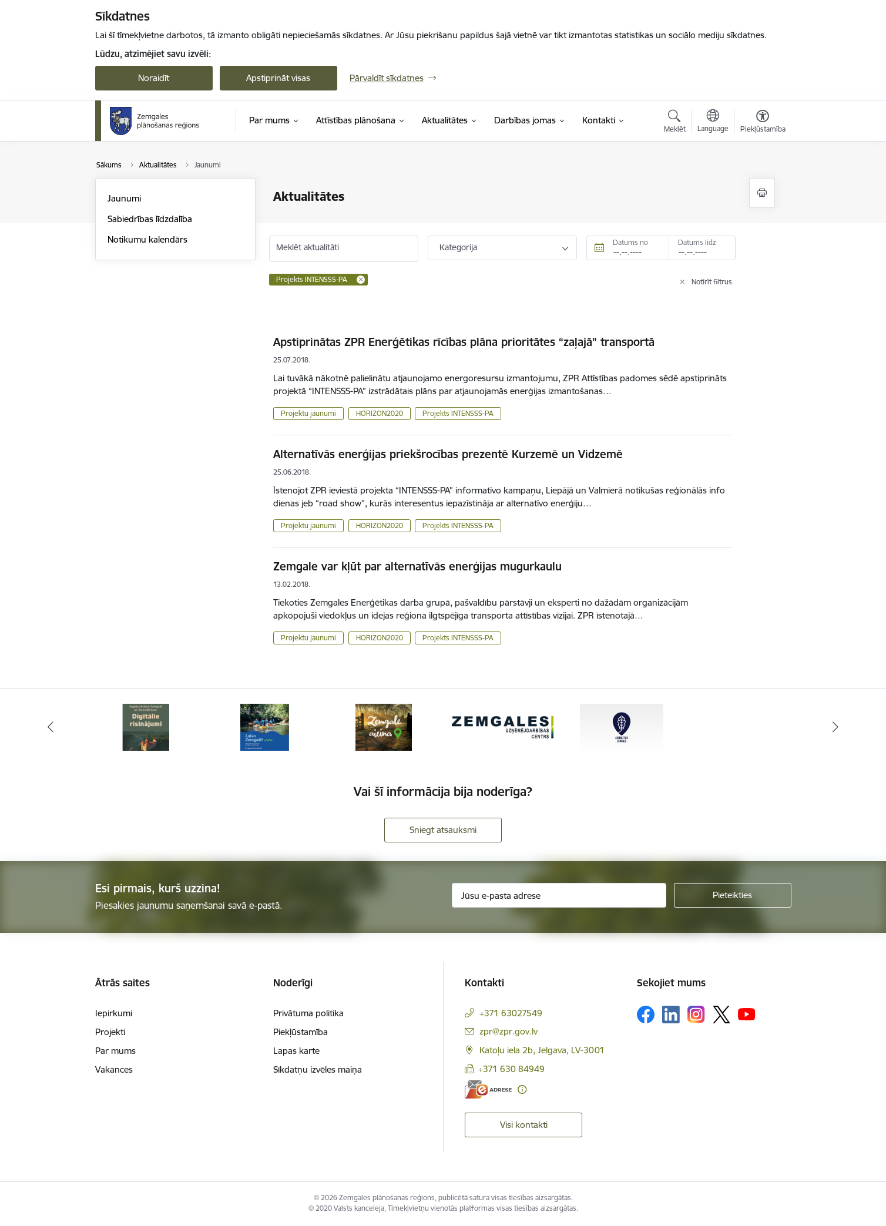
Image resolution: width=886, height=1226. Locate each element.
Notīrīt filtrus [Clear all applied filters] (712, 281)
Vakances (114, 1069)
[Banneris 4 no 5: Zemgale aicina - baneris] (502, 726)
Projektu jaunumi (308, 413)
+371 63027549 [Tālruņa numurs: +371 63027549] (510, 1013)
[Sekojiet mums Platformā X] (721, 1014)
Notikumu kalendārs (147, 239)
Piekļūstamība (300, 1031)
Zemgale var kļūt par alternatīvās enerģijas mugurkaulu (417, 566)
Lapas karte (296, 1050)
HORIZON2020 (379, 413)
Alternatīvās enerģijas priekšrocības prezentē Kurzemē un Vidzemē (448, 454)
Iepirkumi (113, 1013)
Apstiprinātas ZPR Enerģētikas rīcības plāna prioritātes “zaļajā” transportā (464, 342)
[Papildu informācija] (522, 1089)
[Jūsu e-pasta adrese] (559, 895)
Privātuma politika (308, 1013)
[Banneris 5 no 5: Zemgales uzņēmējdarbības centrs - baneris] (622, 726)
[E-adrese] (488, 1089)
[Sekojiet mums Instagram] (696, 1014)
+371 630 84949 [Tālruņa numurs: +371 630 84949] (511, 1068)
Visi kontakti (524, 1124)
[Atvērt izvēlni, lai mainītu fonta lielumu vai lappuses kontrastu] (762, 123)
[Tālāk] (836, 727)
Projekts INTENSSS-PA (458, 413)
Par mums (115, 1050)
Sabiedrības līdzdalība (150, 218)
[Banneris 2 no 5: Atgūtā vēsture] (264, 726)
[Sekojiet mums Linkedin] (671, 1014)
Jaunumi (124, 198)
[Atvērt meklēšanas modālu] (675, 123)
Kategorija (458, 247)
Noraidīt (153, 77)
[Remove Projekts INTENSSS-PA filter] (361, 280)
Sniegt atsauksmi (443, 829)
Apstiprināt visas (278, 77)
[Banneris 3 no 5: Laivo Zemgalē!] (383, 726)
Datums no (630, 242)
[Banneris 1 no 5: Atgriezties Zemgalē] (145, 726)
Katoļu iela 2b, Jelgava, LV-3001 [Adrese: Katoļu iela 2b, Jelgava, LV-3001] (542, 1050)
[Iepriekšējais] (50, 727)
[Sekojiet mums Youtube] (747, 1014)
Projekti (110, 1031)
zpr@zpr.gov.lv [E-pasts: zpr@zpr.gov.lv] (508, 1031)
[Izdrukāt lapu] (762, 193)
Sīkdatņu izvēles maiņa (317, 1069)
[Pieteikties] (732, 895)
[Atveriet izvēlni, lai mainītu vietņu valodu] (713, 122)
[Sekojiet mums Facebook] (646, 1014)
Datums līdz (697, 242)
